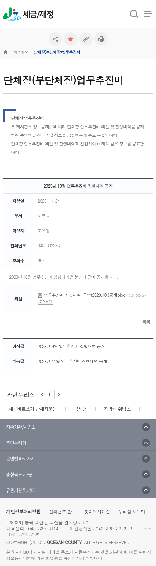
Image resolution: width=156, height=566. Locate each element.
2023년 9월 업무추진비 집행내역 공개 (71, 346)
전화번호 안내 (62, 511)
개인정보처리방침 (23, 511)
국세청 (80, 409)
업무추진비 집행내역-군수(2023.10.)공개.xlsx (84, 295)
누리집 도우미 (131, 511)
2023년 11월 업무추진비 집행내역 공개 (72, 361)
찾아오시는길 (97, 511)
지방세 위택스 (117, 409)
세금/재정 (38, 14)
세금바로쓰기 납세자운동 (33, 409)
